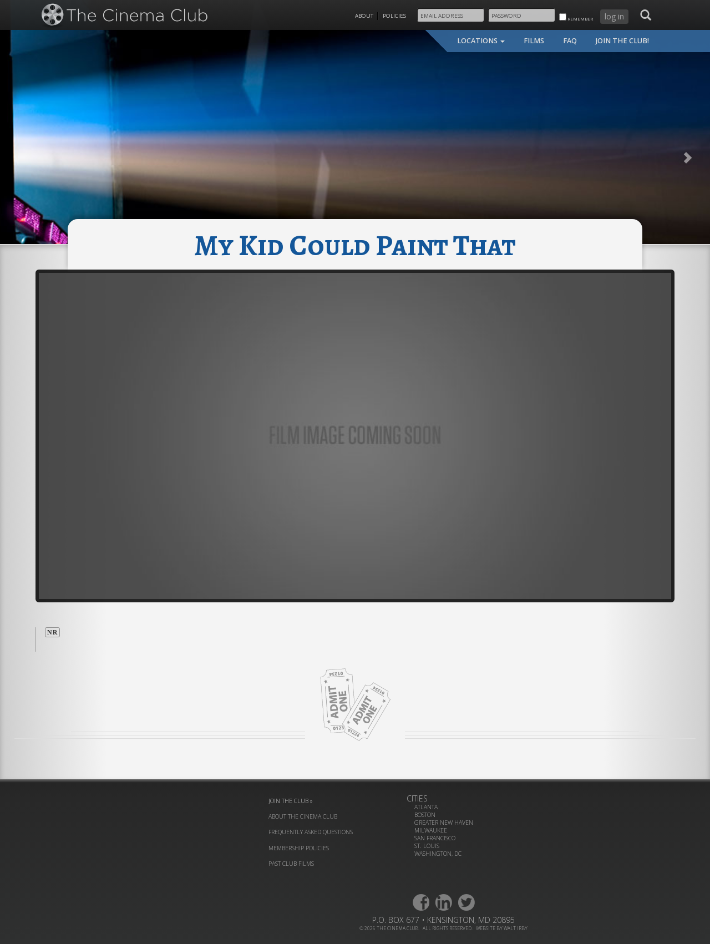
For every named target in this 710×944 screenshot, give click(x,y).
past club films (291, 863)
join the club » (290, 801)
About (364, 15)
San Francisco (434, 838)
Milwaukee (430, 830)
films (534, 40)
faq (570, 40)
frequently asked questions (310, 832)
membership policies (298, 848)
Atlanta (426, 807)
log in (614, 16)
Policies (394, 15)
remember (576, 17)
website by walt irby (502, 928)
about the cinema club (302, 816)
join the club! (622, 40)
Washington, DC (438, 853)
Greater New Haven (443, 822)
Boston (424, 815)
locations (481, 40)
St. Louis (426, 846)
